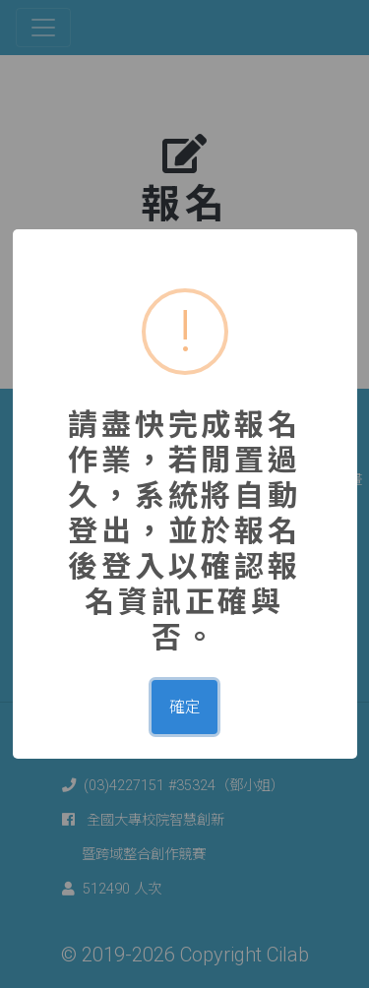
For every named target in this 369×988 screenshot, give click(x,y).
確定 (185, 707)
